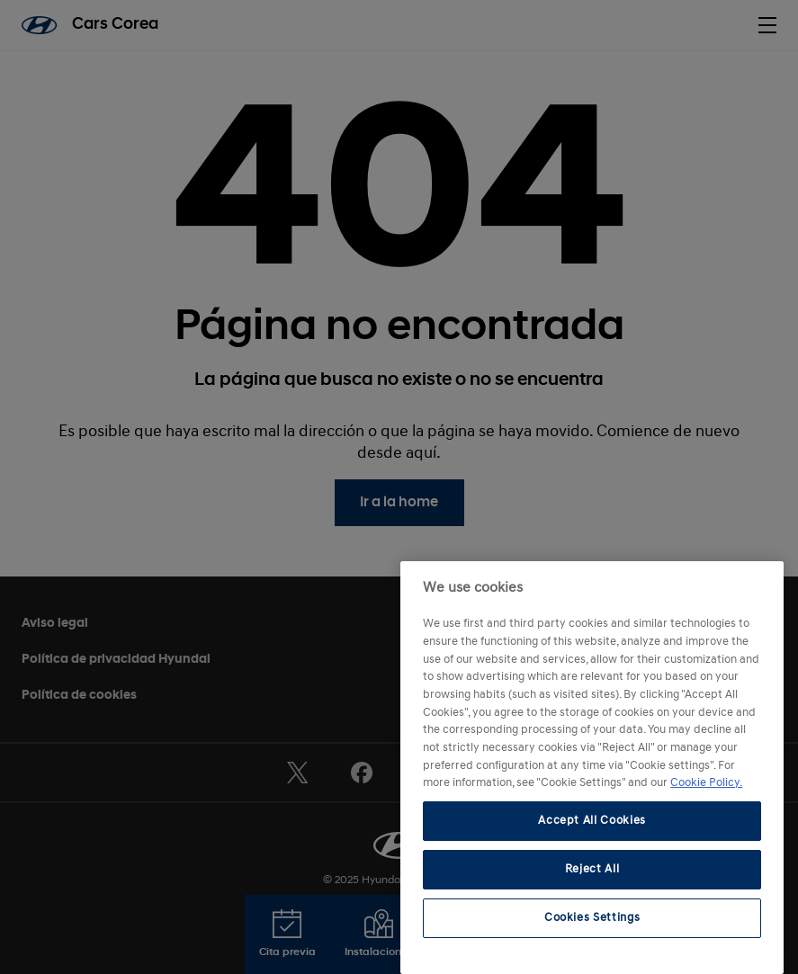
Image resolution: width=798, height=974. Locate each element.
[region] (592, 767)
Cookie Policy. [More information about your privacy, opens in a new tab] (706, 783)
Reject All (592, 869)
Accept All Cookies (592, 821)
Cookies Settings (592, 918)
